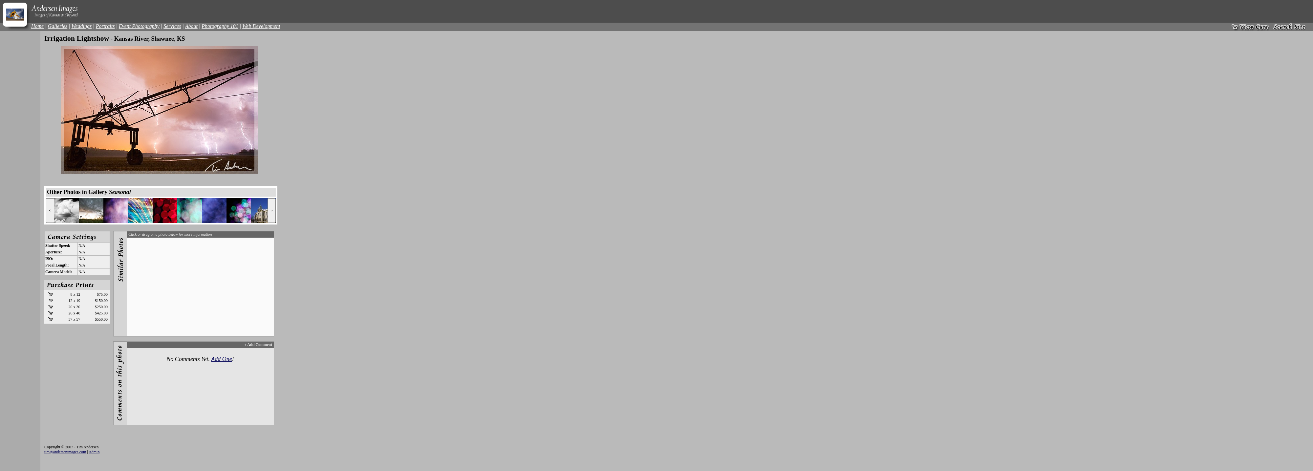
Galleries (58, 26)
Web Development (261, 26)
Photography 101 (220, 26)
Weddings (82, 26)
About (191, 26)
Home (37, 26)
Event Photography (139, 26)
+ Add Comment (258, 344)
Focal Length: (57, 265)
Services (172, 26)
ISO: (49, 258)
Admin (94, 452)
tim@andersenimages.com (65, 452)
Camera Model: (58, 271)
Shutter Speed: (57, 245)
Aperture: (53, 252)
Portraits (105, 26)
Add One (221, 359)
